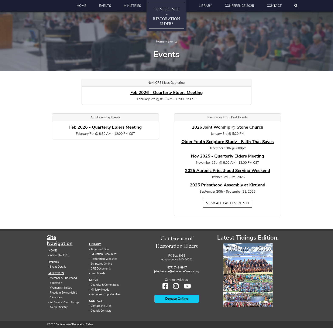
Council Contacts (101, 311)
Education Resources (103, 254)
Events (105, 6)
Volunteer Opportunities (106, 294)
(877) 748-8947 (176, 268)
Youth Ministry (59, 307)
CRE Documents (101, 269)
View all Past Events (227, 203)
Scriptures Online (101, 264)
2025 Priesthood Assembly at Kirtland (227, 185)
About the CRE (59, 255)
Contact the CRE (101, 306)
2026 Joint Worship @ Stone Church (227, 127)
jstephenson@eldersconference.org (176, 271)
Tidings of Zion (100, 249)
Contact (274, 6)
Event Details (58, 267)
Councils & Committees (105, 285)
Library (205, 6)
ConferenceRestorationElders (166, 16)
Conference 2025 (239, 6)
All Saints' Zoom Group (64, 302)
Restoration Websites (104, 259)
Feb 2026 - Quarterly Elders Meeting (166, 92)
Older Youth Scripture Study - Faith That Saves (227, 142)
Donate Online (176, 298)
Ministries (132, 6)
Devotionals (98, 273)
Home (81, 6)
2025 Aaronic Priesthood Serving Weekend (227, 170)
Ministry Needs (100, 290)
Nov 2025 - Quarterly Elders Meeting (227, 156)
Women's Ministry (61, 288)
